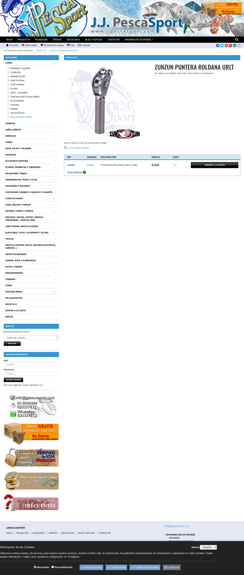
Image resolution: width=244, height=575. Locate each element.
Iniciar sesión (13, 380)
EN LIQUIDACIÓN (14, 298)
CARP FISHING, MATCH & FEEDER (21, 226)
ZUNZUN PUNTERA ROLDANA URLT (63, 51)
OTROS (8, 285)
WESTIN (9, 316)
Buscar (12, 343)
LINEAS (9, 142)
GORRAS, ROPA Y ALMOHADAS (20, 260)
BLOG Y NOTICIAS (93, 39)
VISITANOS (174, 537)
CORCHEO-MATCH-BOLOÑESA (23, 96)
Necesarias (43, 567)
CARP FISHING (15, 84)
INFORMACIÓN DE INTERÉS (138, 39)
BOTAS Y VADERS (13, 266)
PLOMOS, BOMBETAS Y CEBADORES (23, 167)
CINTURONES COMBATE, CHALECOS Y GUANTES (29, 192)
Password (9, 369)
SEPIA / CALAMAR (17, 92)
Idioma (195, 547)
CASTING (13, 104)
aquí (41, 385)
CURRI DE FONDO (14, 198)
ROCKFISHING (15, 100)
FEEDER (12, 108)
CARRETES (10, 123)
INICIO (9, 39)
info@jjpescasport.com (176, 526)
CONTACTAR (113, 39)
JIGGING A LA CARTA (15, 310)
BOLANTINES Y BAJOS (16, 173)
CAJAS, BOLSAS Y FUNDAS (18, 204)
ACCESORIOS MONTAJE (16, 161)
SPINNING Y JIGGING (18, 68)
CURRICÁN (14, 72)
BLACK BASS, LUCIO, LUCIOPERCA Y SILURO (26, 232)
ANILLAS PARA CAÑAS (19, 117)
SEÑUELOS (10, 135)
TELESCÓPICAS (16, 113)
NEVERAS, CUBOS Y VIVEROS (19, 211)
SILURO (12, 88)
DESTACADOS (73, 39)
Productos (41, 51)
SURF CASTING (16, 80)
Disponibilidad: (75, 172)
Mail (6, 360)
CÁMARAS (10, 279)
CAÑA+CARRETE (13, 129)
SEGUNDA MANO (13, 291)
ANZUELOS (10, 154)
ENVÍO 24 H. (11, 304)
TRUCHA (9, 238)
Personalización (63, 567)
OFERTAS (57, 39)
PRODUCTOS (24, 39)
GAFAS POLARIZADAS (16, 254)
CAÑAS (8, 62)
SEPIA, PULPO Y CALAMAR (18, 148)
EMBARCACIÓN (16, 76)
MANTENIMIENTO (14, 273)
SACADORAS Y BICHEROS (17, 186)
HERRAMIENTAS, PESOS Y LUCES (21, 179)
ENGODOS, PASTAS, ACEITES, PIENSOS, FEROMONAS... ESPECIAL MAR (24, 219)
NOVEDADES (41, 39)
